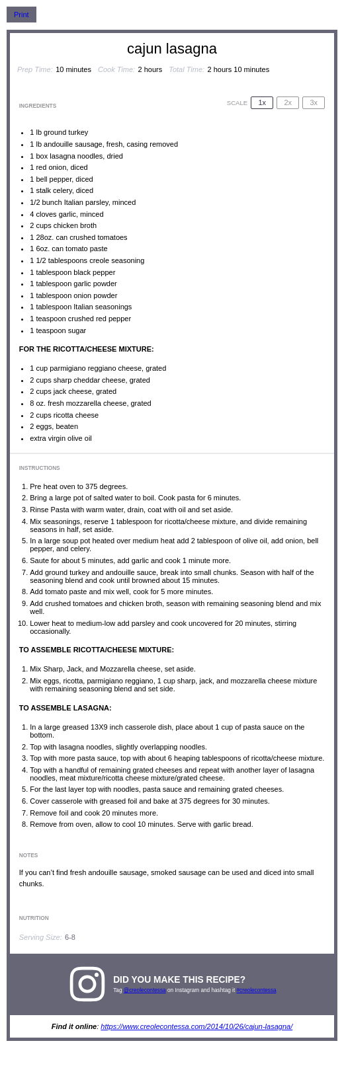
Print (21, 15)
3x (314, 102)
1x (262, 102)
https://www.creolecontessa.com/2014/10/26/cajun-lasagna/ (196, 1026)
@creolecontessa (145, 990)
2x (288, 102)
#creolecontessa (257, 990)
